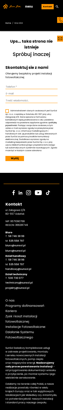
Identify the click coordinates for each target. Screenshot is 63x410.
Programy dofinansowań (24, 306)
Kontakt (47, 6)
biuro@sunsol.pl (15, 245)
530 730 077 (16, 278)
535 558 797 (16, 241)
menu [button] (29, 6)
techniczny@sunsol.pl (19, 282)
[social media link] (14, 192)
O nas (10, 300)
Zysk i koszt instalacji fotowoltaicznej (21, 319)
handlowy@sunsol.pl (18, 269)
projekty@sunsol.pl (17, 288)
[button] (57, 7)
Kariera (11, 311)
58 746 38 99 (16, 236)
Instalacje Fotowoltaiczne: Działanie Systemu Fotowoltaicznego (26, 332)
